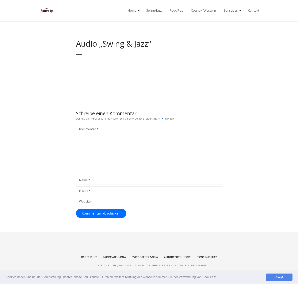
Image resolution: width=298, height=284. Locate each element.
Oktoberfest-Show (177, 257)
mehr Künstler (207, 257)
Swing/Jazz (154, 10)
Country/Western (203, 10)
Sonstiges (231, 10)
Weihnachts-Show (145, 257)
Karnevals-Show (114, 257)
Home (132, 10)
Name (83, 180)
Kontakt (253, 10)
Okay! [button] (279, 277)
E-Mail (83, 191)
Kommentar (87, 129)
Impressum (89, 257)
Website (85, 201)
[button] (219, 277)
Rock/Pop (176, 10)
